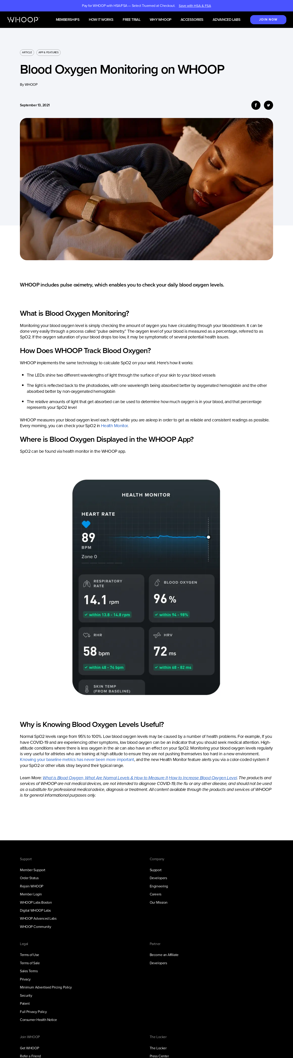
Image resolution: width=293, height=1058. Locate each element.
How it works (101, 19)
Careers (155, 894)
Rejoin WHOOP (31, 886)
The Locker (158, 1048)
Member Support (32, 870)
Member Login (31, 894)
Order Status (29, 878)
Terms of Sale (30, 963)
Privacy (25, 979)
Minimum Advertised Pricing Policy (46, 987)
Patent (25, 1003)
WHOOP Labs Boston (36, 902)
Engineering (159, 886)
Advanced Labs (226, 19)
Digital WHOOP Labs (35, 910)
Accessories (192, 19)
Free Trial (131, 19)
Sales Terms (29, 971)
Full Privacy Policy (33, 1011)
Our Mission (159, 902)
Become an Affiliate (164, 954)
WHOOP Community (35, 926)
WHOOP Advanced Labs (38, 918)
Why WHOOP (160, 19)
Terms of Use (29, 954)
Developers (158, 878)
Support (156, 870)
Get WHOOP (29, 1048)
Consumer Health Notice (38, 1019)
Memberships (67, 19)
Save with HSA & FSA (195, 5)
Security (26, 995)
